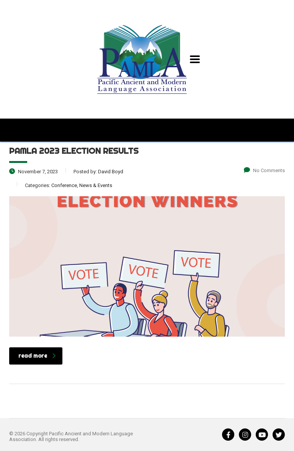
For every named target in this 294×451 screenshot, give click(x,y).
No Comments (264, 170)
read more (37, 355)
